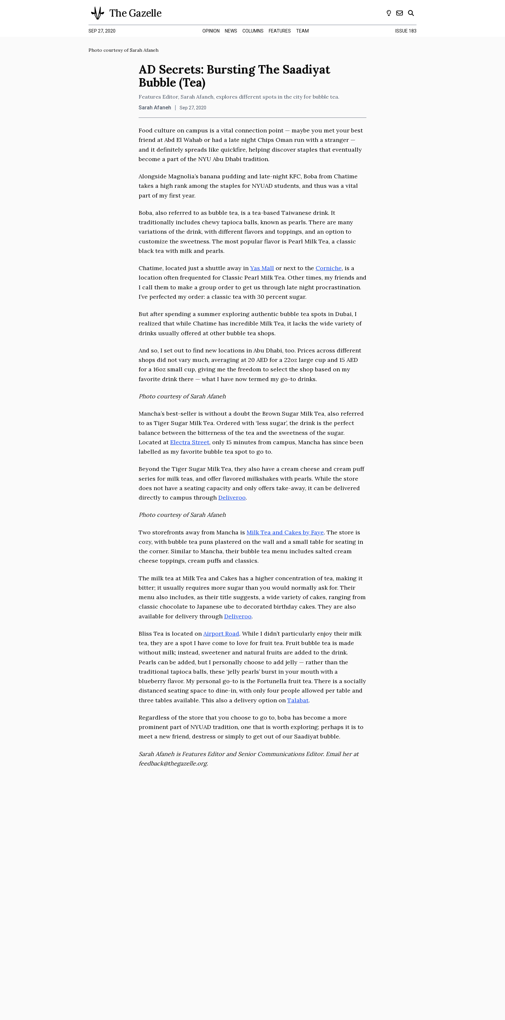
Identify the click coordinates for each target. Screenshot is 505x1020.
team (302, 31)
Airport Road (221, 633)
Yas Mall (262, 268)
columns (253, 31)
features (280, 31)
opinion (211, 31)
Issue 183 (405, 31)
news (231, 31)
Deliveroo (232, 497)
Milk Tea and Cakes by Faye (285, 532)
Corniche (329, 268)
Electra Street (189, 442)
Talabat (297, 700)
